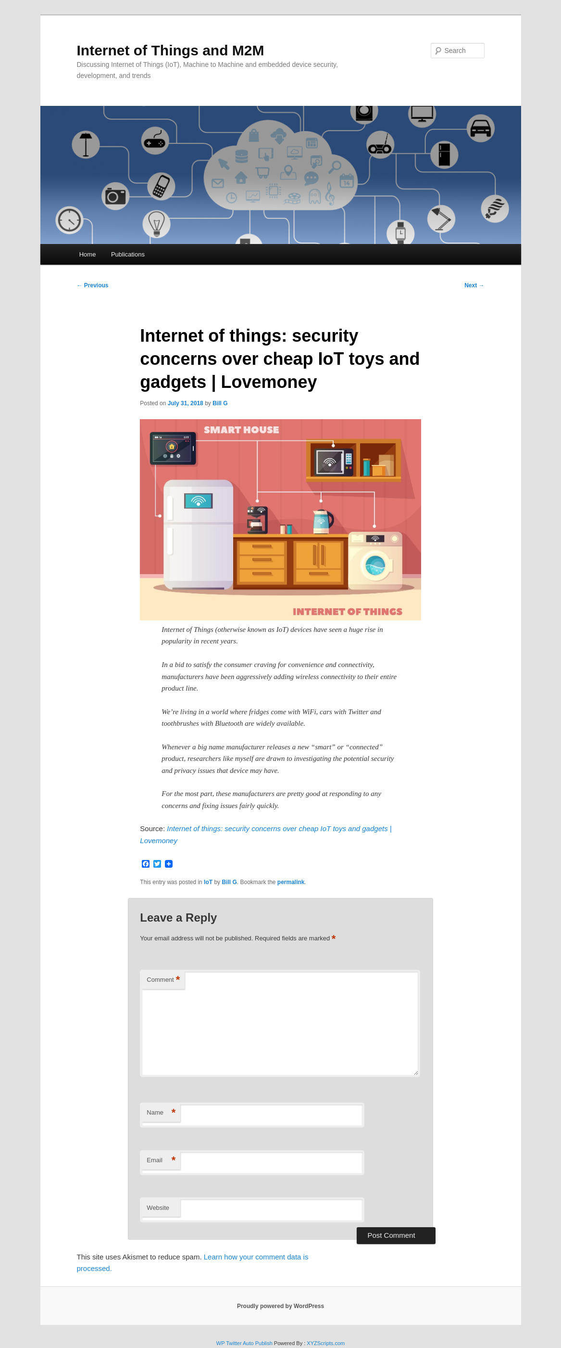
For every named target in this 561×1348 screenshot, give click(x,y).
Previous (93, 285)
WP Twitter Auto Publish (244, 1343)
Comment (163, 980)
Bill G (219, 403)
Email (161, 1161)
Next (474, 285)
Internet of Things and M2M (170, 50)
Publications (128, 254)
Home (87, 254)
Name (161, 1113)
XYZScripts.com (326, 1343)
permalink (291, 882)
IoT (208, 882)
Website (158, 1207)
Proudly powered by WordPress (280, 1306)
